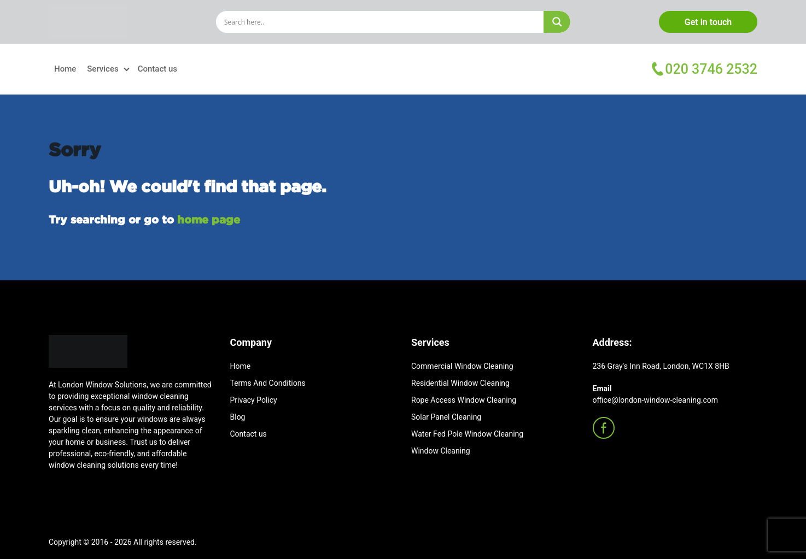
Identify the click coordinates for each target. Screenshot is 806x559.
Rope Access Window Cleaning (463, 400)
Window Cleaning (440, 450)
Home (65, 69)
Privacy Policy (253, 400)
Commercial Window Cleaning (462, 366)
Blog (238, 417)
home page (208, 219)
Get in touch (708, 22)
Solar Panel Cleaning (446, 417)
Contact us (157, 69)
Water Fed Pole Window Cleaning (467, 433)
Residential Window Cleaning (460, 383)
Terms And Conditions (268, 383)
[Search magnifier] (557, 21)
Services (102, 69)
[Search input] (382, 22)
